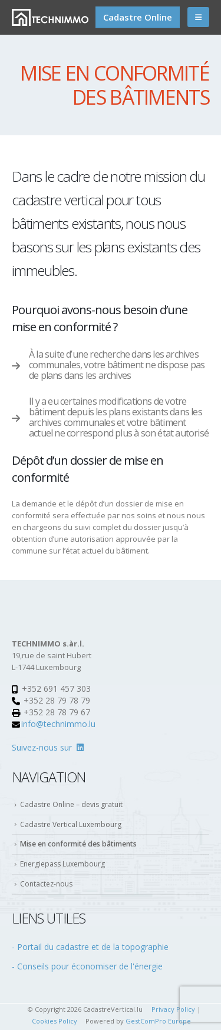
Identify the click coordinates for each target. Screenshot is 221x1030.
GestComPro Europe (158, 1020)
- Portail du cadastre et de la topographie (90, 946)
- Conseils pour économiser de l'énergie (87, 966)
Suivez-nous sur (48, 747)
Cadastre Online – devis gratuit (71, 804)
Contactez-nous (46, 884)
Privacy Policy (173, 1009)
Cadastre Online (137, 17)
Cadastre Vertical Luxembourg (70, 824)
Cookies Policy (54, 1020)
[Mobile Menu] (198, 17)
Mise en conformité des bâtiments (78, 844)
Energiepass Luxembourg (62, 864)
